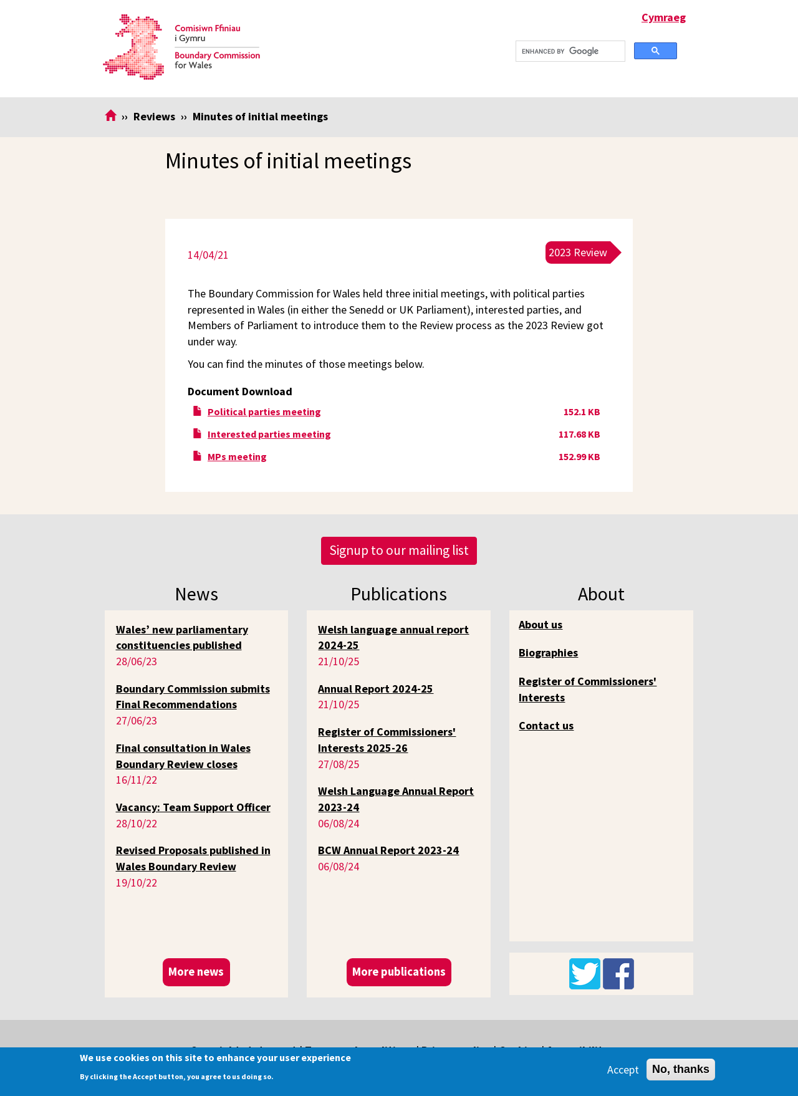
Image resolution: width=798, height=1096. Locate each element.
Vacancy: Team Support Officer (193, 807)
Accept (623, 1069)
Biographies (548, 652)
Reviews (154, 116)
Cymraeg (664, 17)
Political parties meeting (264, 411)
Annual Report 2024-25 (375, 688)
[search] (569, 51)
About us (540, 624)
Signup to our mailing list (399, 550)
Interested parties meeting (269, 434)
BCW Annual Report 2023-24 (388, 850)
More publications (399, 971)
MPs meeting (237, 456)
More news (196, 971)
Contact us (546, 725)
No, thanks (680, 1069)
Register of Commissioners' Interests (587, 689)
